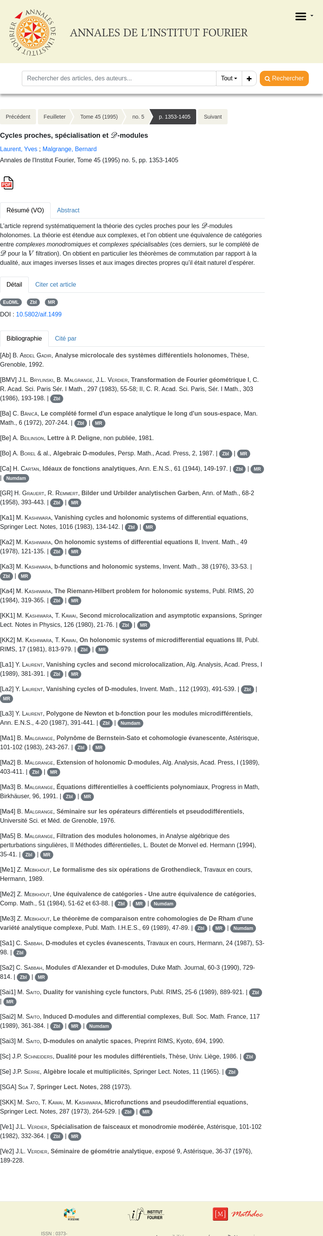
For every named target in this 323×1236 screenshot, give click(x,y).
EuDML (11, 302)
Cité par (66, 338)
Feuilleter (55, 117)
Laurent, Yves (19, 149)
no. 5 (138, 117)
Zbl (33, 302)
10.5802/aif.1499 (39, 314)
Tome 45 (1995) (99, 117)
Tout (227, 78)
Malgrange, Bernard (70, 149)
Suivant (213, 117)
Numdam (16, 478)
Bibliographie (24, 338)
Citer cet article (55, 284)
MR (51, 302)
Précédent (18, 117)
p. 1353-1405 (175, 117)
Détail (14, 284)
